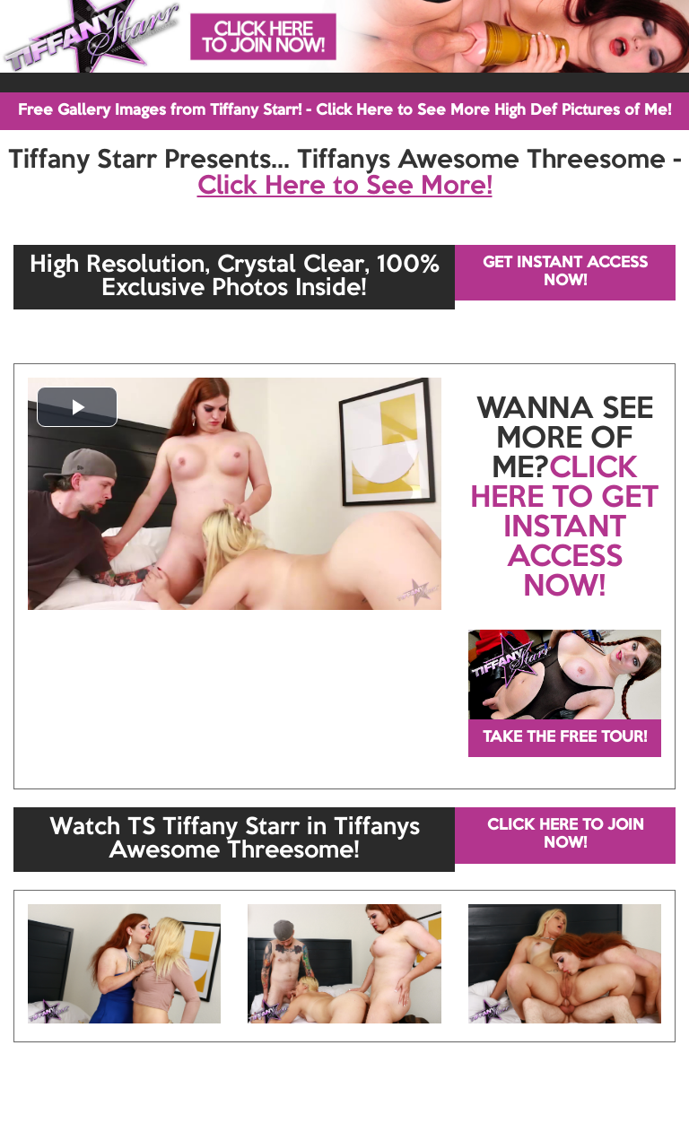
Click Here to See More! (345, 186)
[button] (77, 407)
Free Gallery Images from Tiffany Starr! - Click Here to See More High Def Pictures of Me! (344, 111)
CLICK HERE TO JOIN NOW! (565, 834)
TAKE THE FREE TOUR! (565, 738)
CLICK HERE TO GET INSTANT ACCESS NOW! (564, 528)
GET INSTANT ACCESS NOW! (565, 272)
